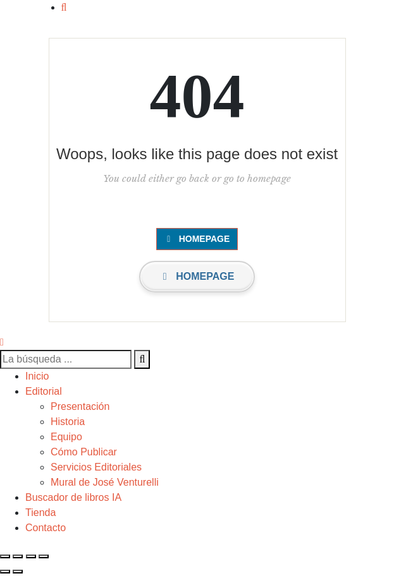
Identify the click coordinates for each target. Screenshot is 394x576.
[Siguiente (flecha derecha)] (18, 571)
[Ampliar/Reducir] (5, 556)
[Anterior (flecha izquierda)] (5, 571)
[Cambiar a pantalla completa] (18, 556)
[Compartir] (31, 556)
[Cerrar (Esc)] (44, 556)
